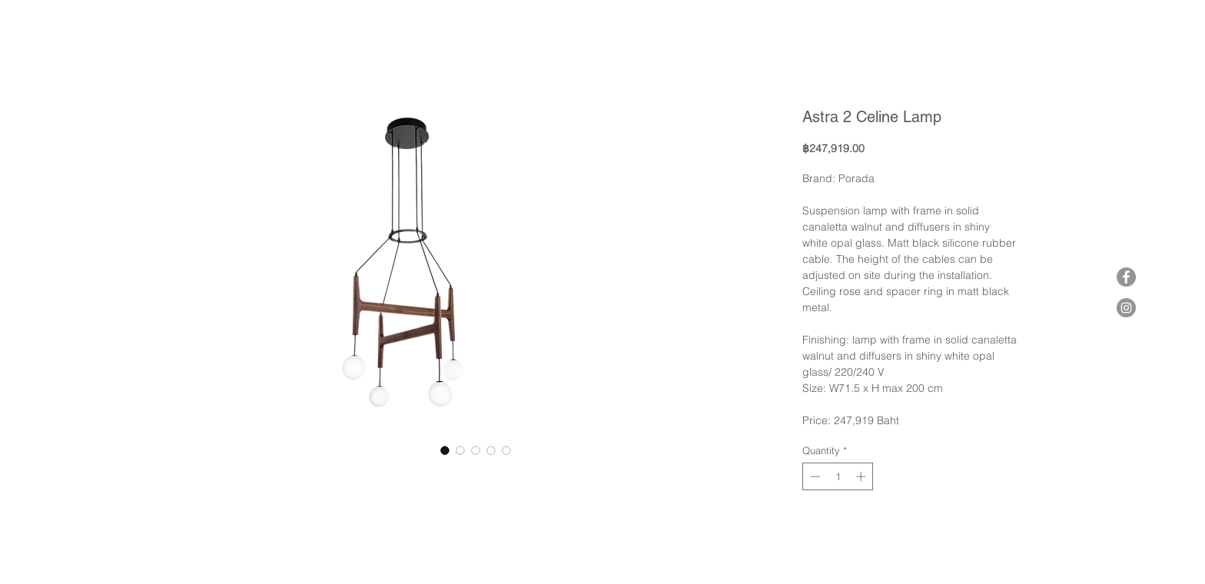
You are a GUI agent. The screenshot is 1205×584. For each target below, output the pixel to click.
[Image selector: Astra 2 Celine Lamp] (445, 450)
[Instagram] (1126, 307)
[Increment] (862, 476)
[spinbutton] (838, 476)
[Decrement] (814, 476)
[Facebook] (1126, 277)
